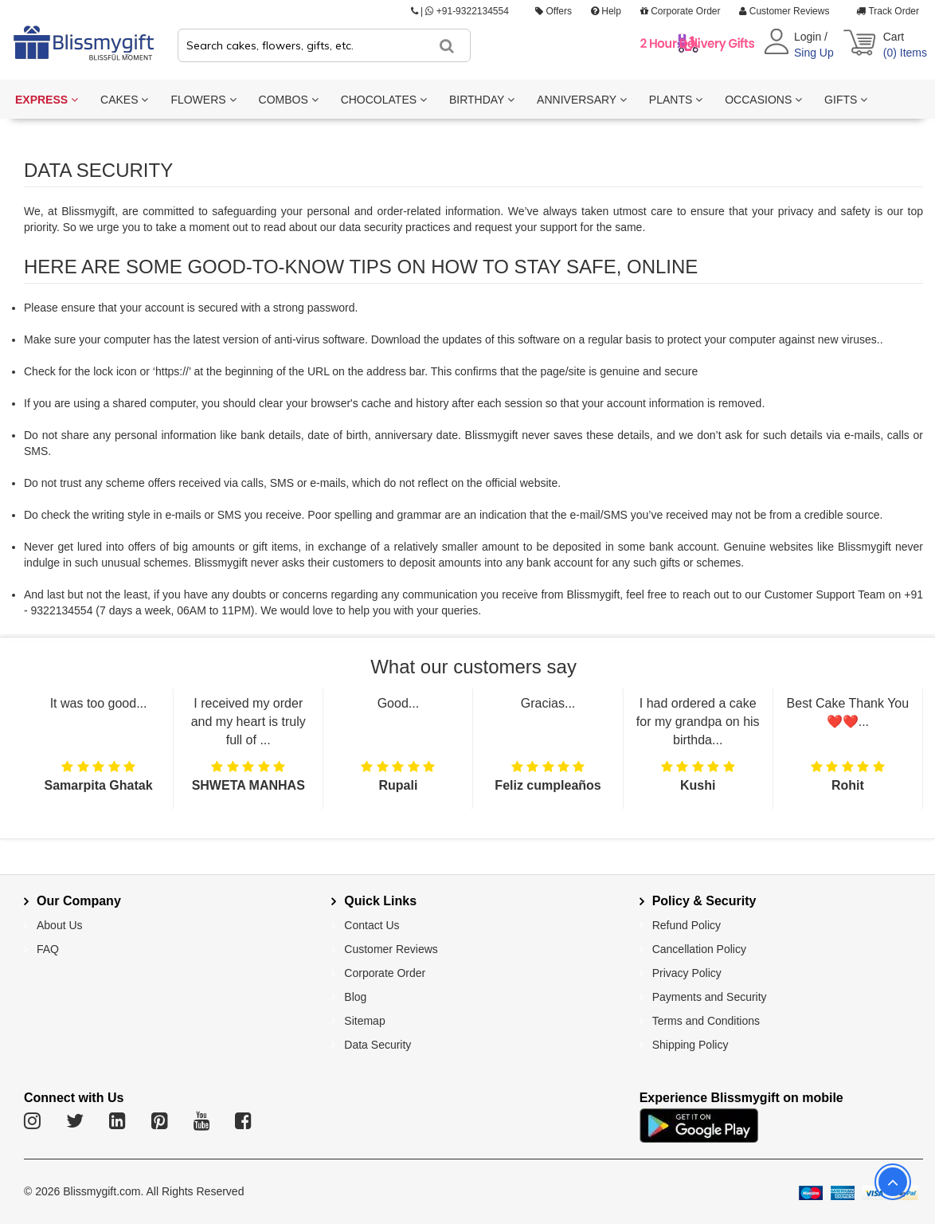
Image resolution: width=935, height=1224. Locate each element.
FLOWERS (203, 99)
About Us (60, 925)
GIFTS (845, 99)
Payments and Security (709, 997)
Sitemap (364, 1020)
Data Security (377, 1044)
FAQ (48, 949)
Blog (355, 997)
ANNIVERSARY (582, 99)
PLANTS (675, 99)
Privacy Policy (687, 973)
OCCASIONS (763, 99)
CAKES (124, 99)
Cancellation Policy (699, 949)
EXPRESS (46, 99)
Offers (553, 11)
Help (606, 11)
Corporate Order (680, 11)
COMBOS (289, 99)
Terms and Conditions (706, 1020)
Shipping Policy (690, 1044)
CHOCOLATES (384, 99)
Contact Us (371, 925)
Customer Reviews (784, 11)
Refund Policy (686, 925)
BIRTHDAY (481, 99)
